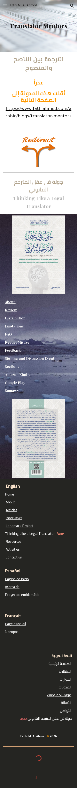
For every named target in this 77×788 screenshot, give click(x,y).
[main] (38, 25)
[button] (5, 5)
